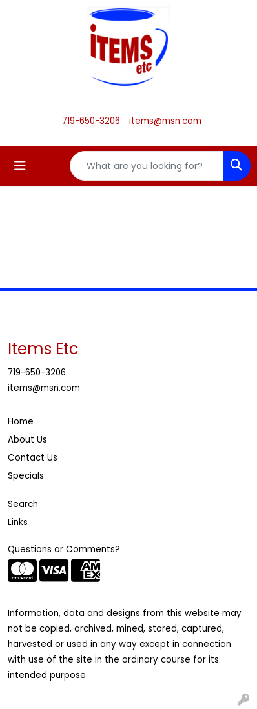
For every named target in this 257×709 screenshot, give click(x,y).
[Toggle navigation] (20, 166)
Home (21, 421)
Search (23, 504)
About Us (27, 440)
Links (18, 522)
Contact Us (32, 458)
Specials (26, 476)
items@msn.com (165, 121)
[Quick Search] (146, 166)
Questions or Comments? (64, 549)
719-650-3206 (91, 121)
